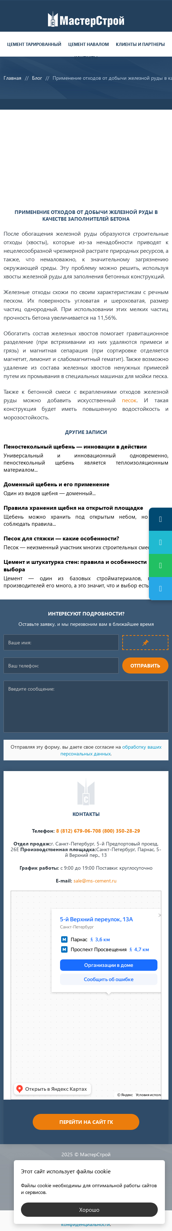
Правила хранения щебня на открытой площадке (73, 507)
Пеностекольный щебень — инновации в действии (75, 446)
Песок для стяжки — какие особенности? (61, 538)
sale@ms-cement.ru (95, 880)
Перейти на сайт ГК (86, 1122)
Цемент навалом (88, 44)
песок (129, 400)
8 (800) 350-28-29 (119, 830)
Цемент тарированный (34, 44)
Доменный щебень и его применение (56, 484)
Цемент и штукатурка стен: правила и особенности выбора (75, 565)
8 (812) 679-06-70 (77, 830)
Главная (12, 77)
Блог (37, 77)
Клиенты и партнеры (140, 44)
